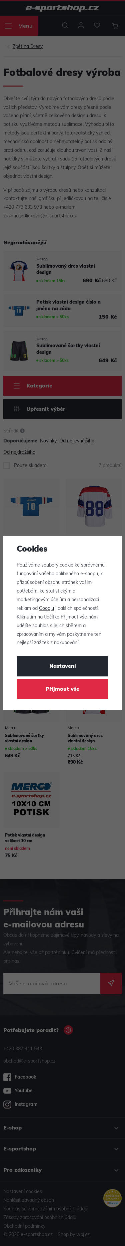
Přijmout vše (62, 689)
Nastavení (62, 666)
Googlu (46, 608)
